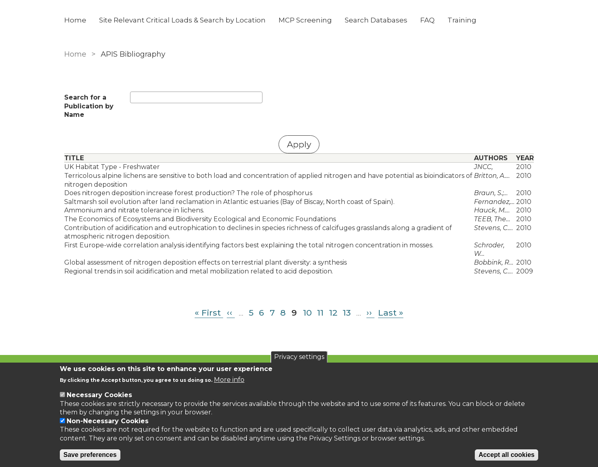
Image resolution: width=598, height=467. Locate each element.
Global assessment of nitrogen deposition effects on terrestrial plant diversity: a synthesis (205, 262)
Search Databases (376, 20)
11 (320, 313)
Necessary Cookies (99, 395)
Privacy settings (299, 357)
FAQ (427, 20)
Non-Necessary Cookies (107, 421)
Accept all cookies (506, 454)
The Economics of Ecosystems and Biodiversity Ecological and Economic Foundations (200, 219)
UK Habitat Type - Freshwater (112, 167)
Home (75, 20)
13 (347, 313)
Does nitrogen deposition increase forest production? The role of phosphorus (188, 193)
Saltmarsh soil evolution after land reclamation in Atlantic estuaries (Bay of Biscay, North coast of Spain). (229, 202)
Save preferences (90, 454)
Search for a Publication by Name (89, 106)
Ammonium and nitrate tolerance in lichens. (134, 210)
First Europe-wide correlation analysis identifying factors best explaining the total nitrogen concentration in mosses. (248, 245)
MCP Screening (305, 20)
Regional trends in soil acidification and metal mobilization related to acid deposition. (198, 271)
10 (307, 313)
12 (333, 313)
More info (229, 379)
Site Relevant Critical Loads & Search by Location (182, 20)
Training (461, 20)
